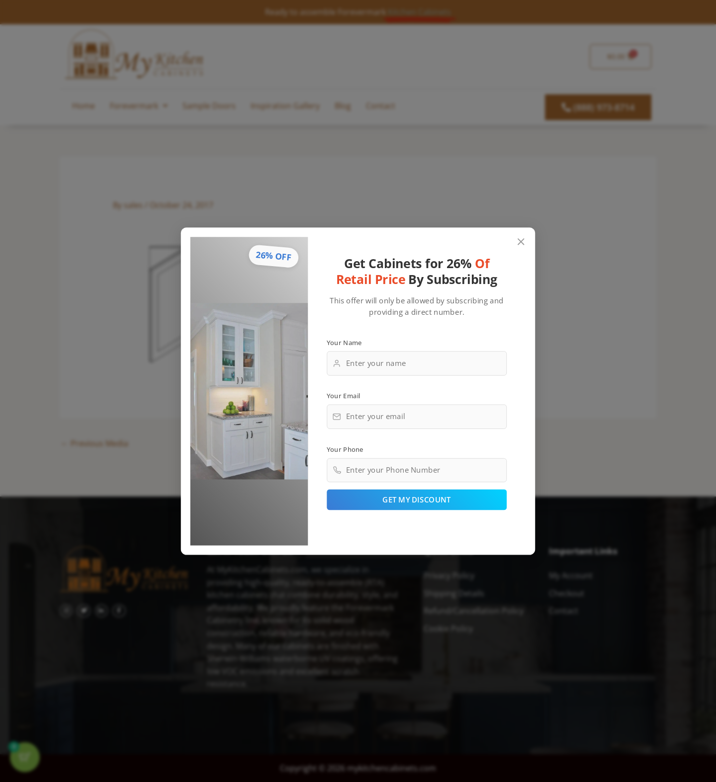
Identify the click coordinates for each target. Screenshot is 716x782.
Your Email (343, 395)
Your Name (344, 342)
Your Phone (345, 448)
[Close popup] (521, 241)
